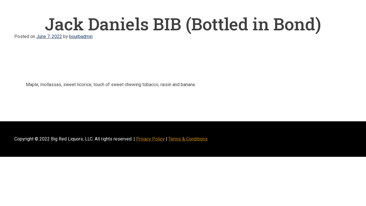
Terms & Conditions (188, 139)
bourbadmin (81, 36)
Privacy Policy (150, 139)
